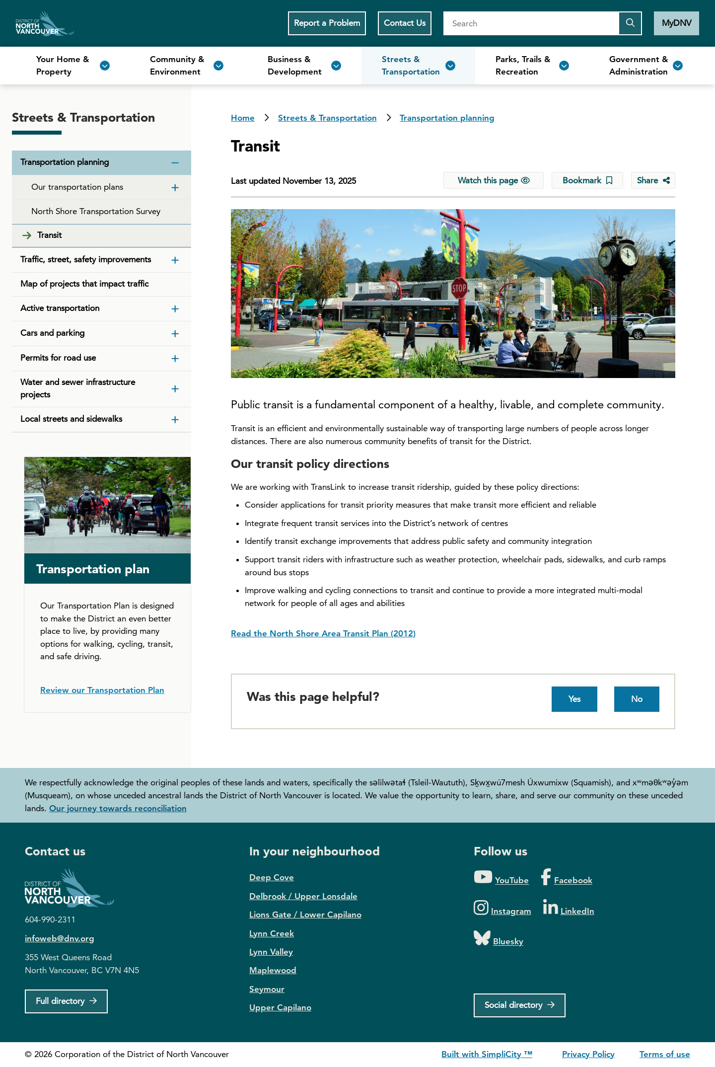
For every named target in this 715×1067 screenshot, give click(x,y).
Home (45, 23)
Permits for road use (58, 358)
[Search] (530, 23)
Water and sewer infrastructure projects (77, 388)
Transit (49, 235)
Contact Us (405, 23)
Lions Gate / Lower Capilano (305, 914)
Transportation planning (447, 118)
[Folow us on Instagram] (502, 908)
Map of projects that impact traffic (84, 284)
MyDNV (676, 23)
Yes (574, 699)
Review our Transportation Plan (102, 690)
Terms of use (665, 1054)
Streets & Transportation (327, 118)
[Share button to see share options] (653, 180)
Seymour (267, 989)
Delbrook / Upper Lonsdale (303, 896)
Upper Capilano (280, 1007)
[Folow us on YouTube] (501, 877)
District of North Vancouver (74, 888)
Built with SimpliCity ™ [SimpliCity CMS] (486, 1054)
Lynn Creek (271, 933)
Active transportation (59, 308)
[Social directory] (520, 1005)
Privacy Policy (588, 1054)
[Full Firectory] (66, 1001)
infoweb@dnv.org (59, 938)
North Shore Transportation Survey (95, 211)
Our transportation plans (77, 187)
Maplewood (272, 970)
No (637, 699)
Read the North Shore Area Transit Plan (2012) (323, 633)
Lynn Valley (271, 952)
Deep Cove (271, 877)
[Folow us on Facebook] (566, 877)
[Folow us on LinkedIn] (568, 908)
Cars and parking (52, 333)
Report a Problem (327, 23)
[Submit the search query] (630, 23)
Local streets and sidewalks (71, 419)
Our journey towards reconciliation (118, 808)
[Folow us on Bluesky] (498, 938)
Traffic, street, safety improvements (85, 259)
